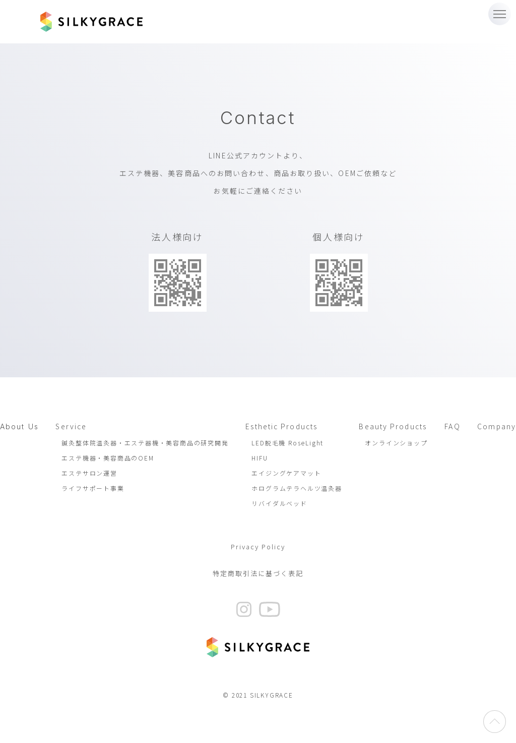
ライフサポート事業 (92, 488)
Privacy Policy (258, 546)
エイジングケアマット (286, 473)
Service (71, 426)
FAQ (452, 426)
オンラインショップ (396, 442)
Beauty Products (393, 426)
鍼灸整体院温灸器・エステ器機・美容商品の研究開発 (144, 442)
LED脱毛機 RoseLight (287, 442)
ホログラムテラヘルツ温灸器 (296, 488)
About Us (19, 426)
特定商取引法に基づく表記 (258, 573)
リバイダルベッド (279, 503)
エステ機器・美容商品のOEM (107, 457)
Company (496, 426)
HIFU (259, 457)
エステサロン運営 (89, 473)
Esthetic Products (281, 426)
